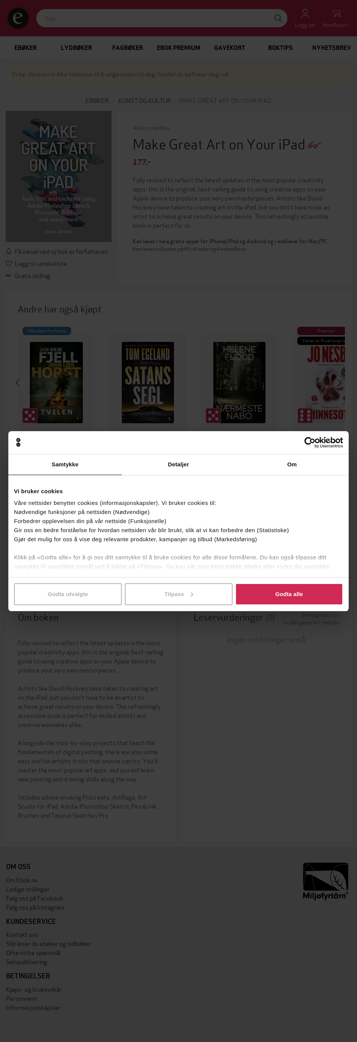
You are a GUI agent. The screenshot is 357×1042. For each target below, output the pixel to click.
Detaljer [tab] (178, 464)
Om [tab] (291, 464)
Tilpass (179, 594)
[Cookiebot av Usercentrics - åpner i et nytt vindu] (310, 442)
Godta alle (289, 594)
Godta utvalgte (68, 594)
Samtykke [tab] (65, 464)
